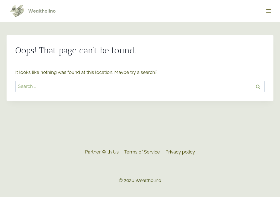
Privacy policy (180, 152)
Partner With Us (102, 152)
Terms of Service (142, 152)
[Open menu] (268, 11)
